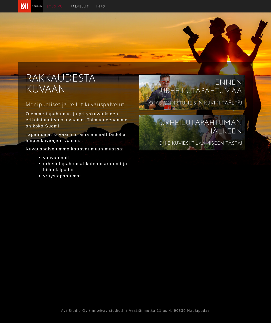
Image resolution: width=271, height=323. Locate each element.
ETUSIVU (55, 6)
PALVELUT (80, 6)
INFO (101, 6)
